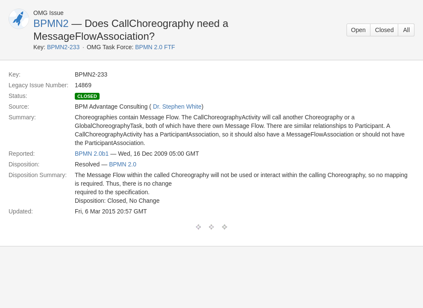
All (406, 30)
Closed (384, 30)
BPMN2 (51, 23)
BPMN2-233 (63, 47)
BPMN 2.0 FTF (155, 47)
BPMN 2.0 (122, 164)
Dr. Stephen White (177, 106)
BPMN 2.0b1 (92, 153)
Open (358, 30)
